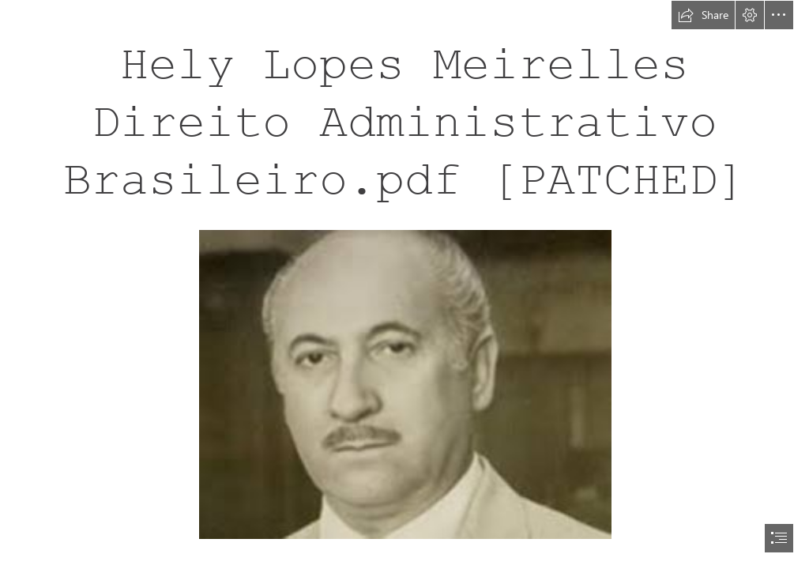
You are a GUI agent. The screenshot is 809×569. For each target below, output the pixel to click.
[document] (404, 284)
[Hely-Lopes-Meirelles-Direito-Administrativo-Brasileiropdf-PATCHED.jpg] (404, 383)
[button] (703, 15)
